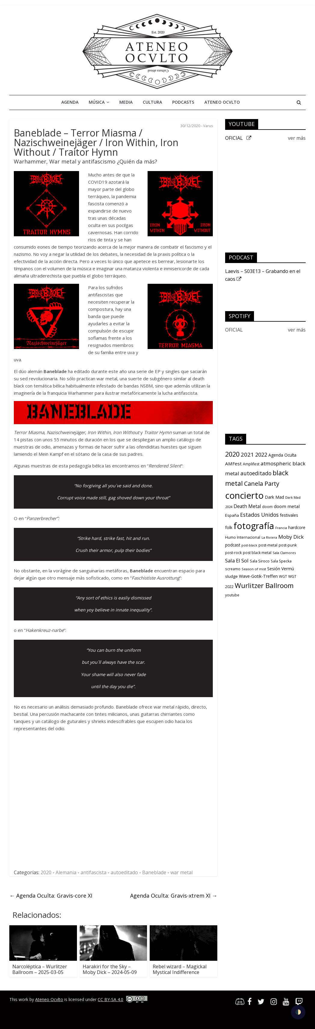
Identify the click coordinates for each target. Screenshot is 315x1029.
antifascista (93, 872)
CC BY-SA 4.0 (110, 999)
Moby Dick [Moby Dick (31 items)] (291, 536)
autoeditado (124, 872)
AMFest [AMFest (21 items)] (233, 464)
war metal (181, 872)
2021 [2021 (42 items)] (247, 454)
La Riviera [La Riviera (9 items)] (269, 537)
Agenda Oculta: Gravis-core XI (50, 895)
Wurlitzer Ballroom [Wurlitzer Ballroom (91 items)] (264, 585)
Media (126, 102)
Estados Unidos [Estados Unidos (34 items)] (259, 514)
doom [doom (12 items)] (267, 506)
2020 (46, 872)
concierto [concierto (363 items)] (244, 495)
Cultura (152, 102)
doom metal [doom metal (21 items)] (287, 506)
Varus (208, 125)
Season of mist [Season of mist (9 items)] (254, 569)
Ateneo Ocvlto (222, 102)
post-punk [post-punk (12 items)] (288, 545)
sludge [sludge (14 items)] (231, 576)
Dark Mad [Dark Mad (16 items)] (274, 497)
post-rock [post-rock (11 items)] (233, 552)
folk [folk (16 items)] (228, 527)
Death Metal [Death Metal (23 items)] (247, 506)
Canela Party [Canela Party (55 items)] (261, 483)
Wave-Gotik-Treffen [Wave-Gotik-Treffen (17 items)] (258, 576)
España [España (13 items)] (232, 515)
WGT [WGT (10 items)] (283, 576)
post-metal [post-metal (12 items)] (267, 545)
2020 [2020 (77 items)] (232, 454)
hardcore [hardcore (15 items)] (296, 527)
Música (97, 102)
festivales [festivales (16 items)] (289, 515)
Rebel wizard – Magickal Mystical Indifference (179, 969)
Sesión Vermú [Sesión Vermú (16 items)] (280, 568)
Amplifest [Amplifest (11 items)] (251, 464)
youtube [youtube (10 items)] (232, 595)
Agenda (69, 102)
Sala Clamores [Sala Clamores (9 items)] (284, 552)
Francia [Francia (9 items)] (281, 527)
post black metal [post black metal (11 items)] (257, 552)
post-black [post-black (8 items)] (249, 545)
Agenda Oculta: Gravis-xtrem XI (173, 895)
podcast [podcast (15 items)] (232, 545)
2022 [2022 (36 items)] (261, 454)
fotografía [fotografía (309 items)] (254, 525)
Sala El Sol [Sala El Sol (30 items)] (237, 560)
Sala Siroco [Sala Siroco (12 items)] (260, 561)
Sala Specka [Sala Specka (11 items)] (281, 561)
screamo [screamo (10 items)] (232, 568)
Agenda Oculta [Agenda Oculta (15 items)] (282, 455)
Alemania (66, 872)
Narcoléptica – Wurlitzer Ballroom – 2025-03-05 (39, 969)
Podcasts (183, 102)
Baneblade (154, 872)
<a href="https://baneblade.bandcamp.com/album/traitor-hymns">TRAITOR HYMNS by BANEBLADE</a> (74, 799)
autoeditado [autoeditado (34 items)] (255, 473)
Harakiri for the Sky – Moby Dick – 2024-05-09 (110, 969)
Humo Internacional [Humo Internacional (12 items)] (242, 537)
